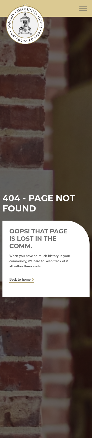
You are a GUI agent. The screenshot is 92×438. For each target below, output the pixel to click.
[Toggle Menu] (83, 4)
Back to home (19, 279)
